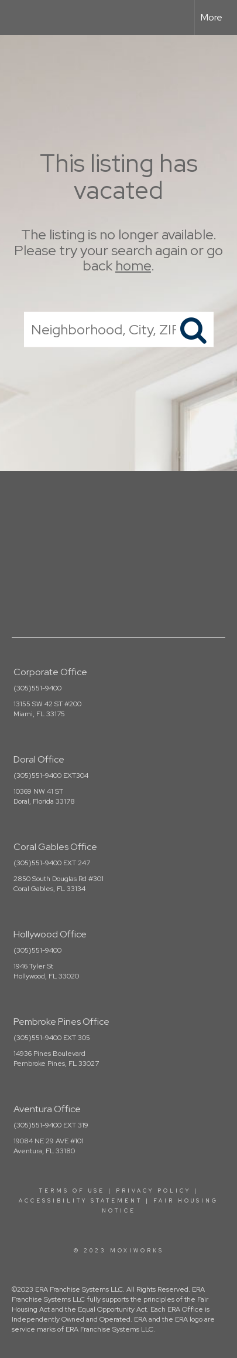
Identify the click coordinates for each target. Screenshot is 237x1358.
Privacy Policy (153, 1190)
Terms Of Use (72, 1190)
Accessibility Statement (80, 1200)
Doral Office (38, 759)
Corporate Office (50, 672)
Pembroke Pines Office (61, 1021)
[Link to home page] (19, 17)
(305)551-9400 (37, 688)
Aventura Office (47, 1109)
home (133, 265)
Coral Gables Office (55, 847)
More (211, 17)
